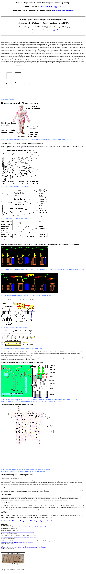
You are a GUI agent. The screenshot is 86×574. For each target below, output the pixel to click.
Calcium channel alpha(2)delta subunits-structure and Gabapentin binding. (17, 532)
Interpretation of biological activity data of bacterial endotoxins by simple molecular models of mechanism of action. (27, 526)
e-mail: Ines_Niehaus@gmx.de (50, 6)
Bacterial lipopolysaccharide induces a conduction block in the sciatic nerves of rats (19, 537)
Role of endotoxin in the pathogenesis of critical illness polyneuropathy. (17, 542)
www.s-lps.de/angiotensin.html (63, 10)
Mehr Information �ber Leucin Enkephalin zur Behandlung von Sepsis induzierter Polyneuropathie (31, 521)
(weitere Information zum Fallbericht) (16, 147)
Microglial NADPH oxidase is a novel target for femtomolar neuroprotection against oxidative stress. (23, 547)
